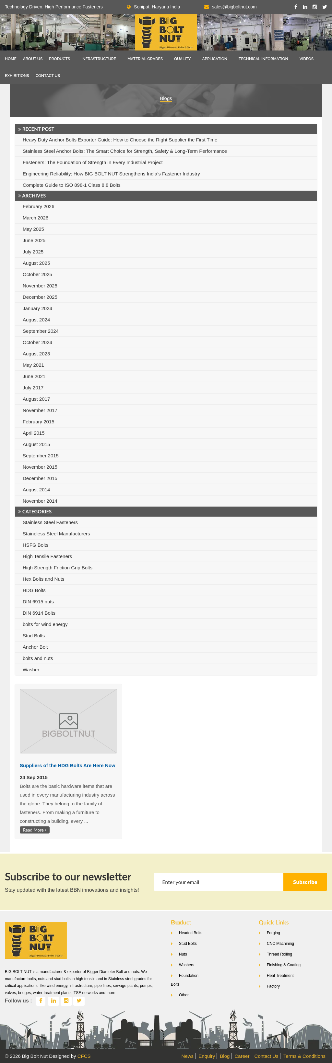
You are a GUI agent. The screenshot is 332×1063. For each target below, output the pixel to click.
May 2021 (33, 365)
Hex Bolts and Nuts (43, 579)
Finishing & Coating (284, 965)
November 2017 (40, 410)
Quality (182, 59)
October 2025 (37, 274)
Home (11, 59)
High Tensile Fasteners (47, 556)
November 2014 (40, 501)
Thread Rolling (279, 954)
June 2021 (34, 376)
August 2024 (36, 319)
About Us (33, 59)
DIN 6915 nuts (38, 601)
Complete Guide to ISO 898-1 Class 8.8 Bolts (72, 185)
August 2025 (36, 263)
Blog (225, 1056)
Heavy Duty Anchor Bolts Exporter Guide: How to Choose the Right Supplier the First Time (120, 139)
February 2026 (38, 206)
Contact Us (48, 75)
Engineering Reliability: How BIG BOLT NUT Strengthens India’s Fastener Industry (111, 173)
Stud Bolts (34, 635)
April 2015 (34, 433)
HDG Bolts (34, 590)
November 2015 (40, 467)
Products (59, 59)
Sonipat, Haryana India (153, 6)
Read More (34, 830)
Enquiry (206, 1056)
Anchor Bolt (35, 647)
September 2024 (41, 331)
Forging (273, 933)
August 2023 (36, 353)
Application (214, 59)
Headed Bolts (190, 933)
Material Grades (145, 59)
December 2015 (40, 478)
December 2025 (40, 297)
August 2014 (36, 489)
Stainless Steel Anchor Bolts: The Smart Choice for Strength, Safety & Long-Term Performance (125, 151)
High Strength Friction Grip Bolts (57, 567)
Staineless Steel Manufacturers (56, 533)
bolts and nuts (38, 658)
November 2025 (40, 285)
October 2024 (37, 342)
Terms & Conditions (304, 1056)
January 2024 (37, 308)
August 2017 (36, 399)
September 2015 (41, 455)
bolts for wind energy (45, 624)
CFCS (84, 1056)
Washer (31, 669)
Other (184, 995)
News (188, 1056)
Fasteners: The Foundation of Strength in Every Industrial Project (93, 162)
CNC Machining (280, 943)
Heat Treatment (280, 975)
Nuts (183, 954)
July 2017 (33, 387)
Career (242, 1056)
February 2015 (38, 421)
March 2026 (35, 217)
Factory (273, 986)
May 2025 (33, 229)
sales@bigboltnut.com (234, 6)
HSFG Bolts (35, 545)
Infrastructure (98, 59)
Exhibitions (17, 75)
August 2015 (36, 444)
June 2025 (34, 240)
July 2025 (33, 251)
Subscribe (305, 882)
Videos (307, 59)
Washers (186, 965)
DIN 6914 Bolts (39, 613)
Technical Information (263, 59)
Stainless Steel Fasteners (50, 522)
